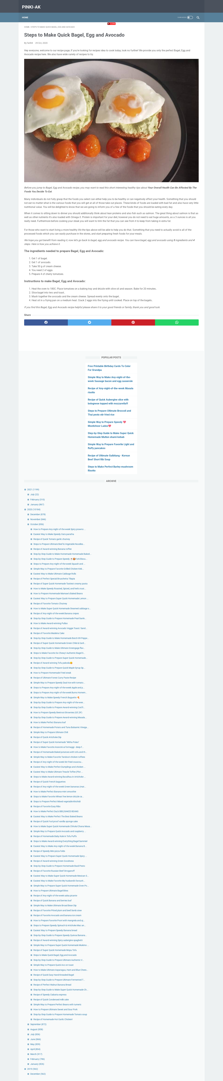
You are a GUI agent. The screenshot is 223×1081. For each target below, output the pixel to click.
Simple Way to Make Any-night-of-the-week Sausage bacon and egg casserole (174, 49)
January (165, 180)
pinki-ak (33, 3)
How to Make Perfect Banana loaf (178, 518)
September (167, 997)
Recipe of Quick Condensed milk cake (179, 958)
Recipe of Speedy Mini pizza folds (177, 718)
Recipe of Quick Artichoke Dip (176, 536)
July (163, 171)
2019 (160, 1041)
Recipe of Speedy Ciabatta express (178, 953)
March (165, 1027)
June (164, 1012)
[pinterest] (97, 314)
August (165, 1002)
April (164, 1022)
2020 (162, 185)
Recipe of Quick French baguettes (178, 608)
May (163, 1016)
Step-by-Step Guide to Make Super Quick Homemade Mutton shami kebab (174, 109)
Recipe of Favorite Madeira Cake (177, 370)
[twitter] (68, 314)
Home (27, 12)
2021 (161, 166)
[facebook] (38, 314)
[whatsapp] (126, 314)
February (166, 175)
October (165, 200)
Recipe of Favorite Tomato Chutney (178, 327)
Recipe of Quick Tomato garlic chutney (180, 222)
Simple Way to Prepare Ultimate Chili (179, 531)
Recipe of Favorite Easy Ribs (175, 646)
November (166, 195)
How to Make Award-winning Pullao (179, 357)
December (166, 190)
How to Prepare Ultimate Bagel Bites (179, 781)
